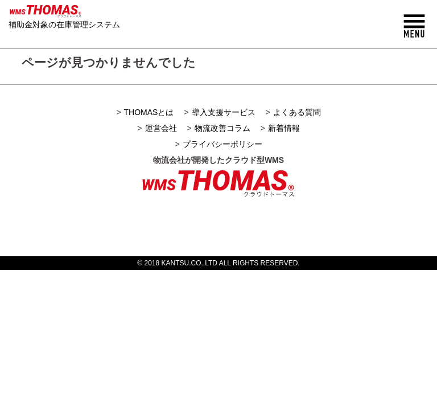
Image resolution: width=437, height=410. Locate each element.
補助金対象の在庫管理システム (64, 24)
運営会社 (161, 128)
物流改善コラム (222, 128)
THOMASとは (149, 112)
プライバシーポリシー (222, 144)
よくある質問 (297, 112)
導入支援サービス (223, 112)
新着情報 (284, 128)
